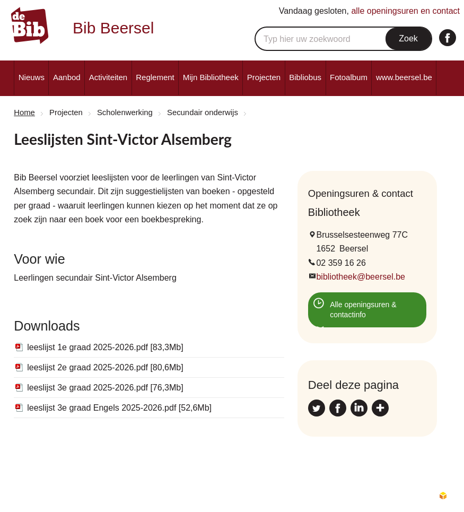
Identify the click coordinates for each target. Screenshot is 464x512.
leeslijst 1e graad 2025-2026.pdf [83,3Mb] (105, 347)
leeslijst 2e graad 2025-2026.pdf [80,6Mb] (105, 367)
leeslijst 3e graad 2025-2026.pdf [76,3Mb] (105, 387)
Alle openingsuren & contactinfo (363, 309)
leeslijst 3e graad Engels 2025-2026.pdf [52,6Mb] (119, 407)
